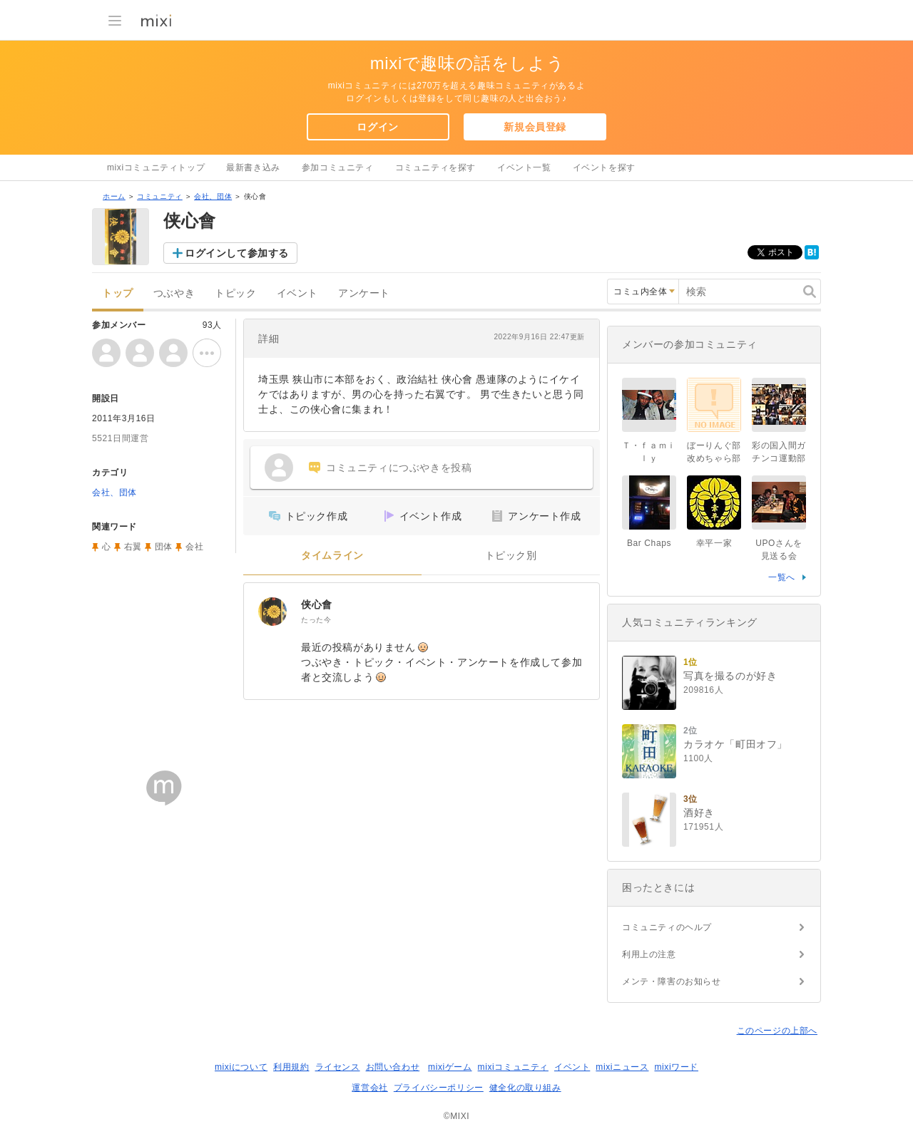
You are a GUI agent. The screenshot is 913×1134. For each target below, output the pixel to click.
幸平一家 (714, 543)
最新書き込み (253, 167)
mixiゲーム (450, 1067)
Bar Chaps (649, 543)
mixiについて (241, 1067)
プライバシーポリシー (439, 1088)
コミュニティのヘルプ (667, 927)
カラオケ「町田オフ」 (735, 744)
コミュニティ (160, 196)
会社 (194, 547)
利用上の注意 (649, 954)
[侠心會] (272, 611)
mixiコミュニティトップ (156, 167)
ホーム (114, 196)
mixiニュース (622, 1067)
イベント (297, 293)
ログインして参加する (237, 253)
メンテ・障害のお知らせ (671, 981)
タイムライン (332, 555)
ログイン (377, 127)
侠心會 (316, 604)
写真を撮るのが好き (730, 675)
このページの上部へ (777, 1031)
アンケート (364, 293)
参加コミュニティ (338, 167)
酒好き (699, 812)
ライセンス (337, 1067)
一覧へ (781, 577)
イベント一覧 (524, 167)
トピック (235, 293)
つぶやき (174, 293)
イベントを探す (604, 167)
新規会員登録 (535, 127)
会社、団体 (213, 196)
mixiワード (676, 1067)
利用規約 (291, 1067)
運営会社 (369, 1088)
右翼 (133, 547)
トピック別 (511, 555)
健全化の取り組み (525, 1088)
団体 (164, 547)
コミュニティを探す (435, 167)
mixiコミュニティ (513, 1067)
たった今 (316, 620)
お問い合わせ (393, 1067)
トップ (117, 293)
